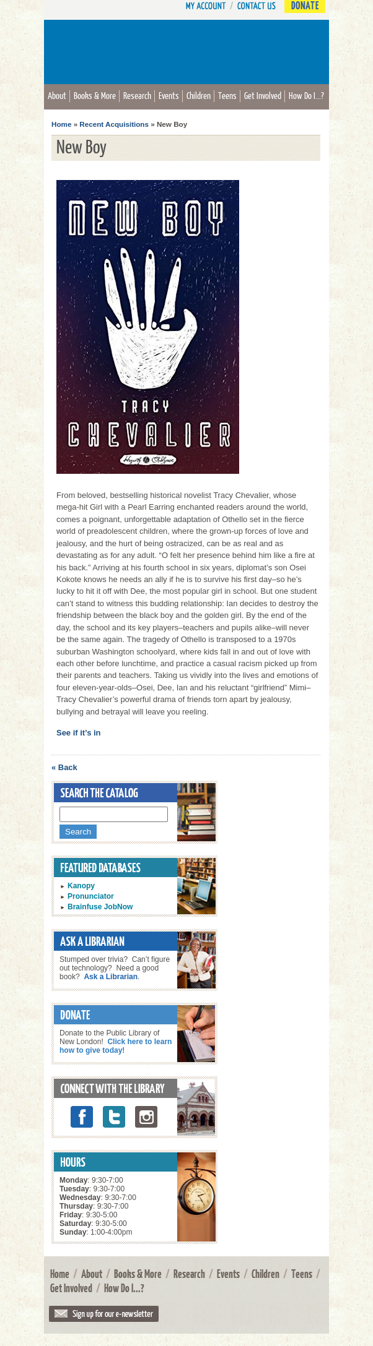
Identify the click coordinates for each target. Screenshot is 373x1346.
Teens (227, 95)
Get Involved (262, 95)
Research (137, 95)
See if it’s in (78, 732)
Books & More (95, 95)
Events (169, 95)
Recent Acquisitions (114, 124)
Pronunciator (91, 896)
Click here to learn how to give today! (115, 1046)
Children (198, 95)
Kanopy (81, 885)
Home (61, 124)
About (57, 95)
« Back (64, 767)
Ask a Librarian (111, 976)
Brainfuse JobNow (100, 906)
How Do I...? (306, 95)
